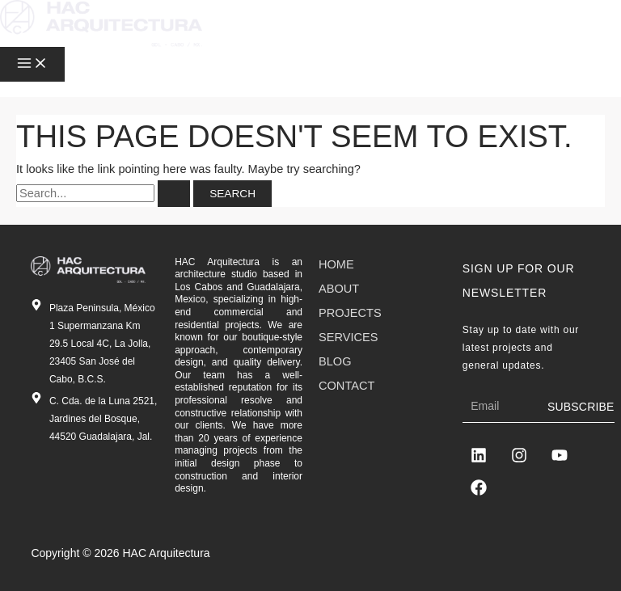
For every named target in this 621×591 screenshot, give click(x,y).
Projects (350, 312)
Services (348, 337)
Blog (335, 361)
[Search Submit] (174, 194)
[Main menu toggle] (32, 64)
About (339, 288)
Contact (346, 385)
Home (336, 264)
